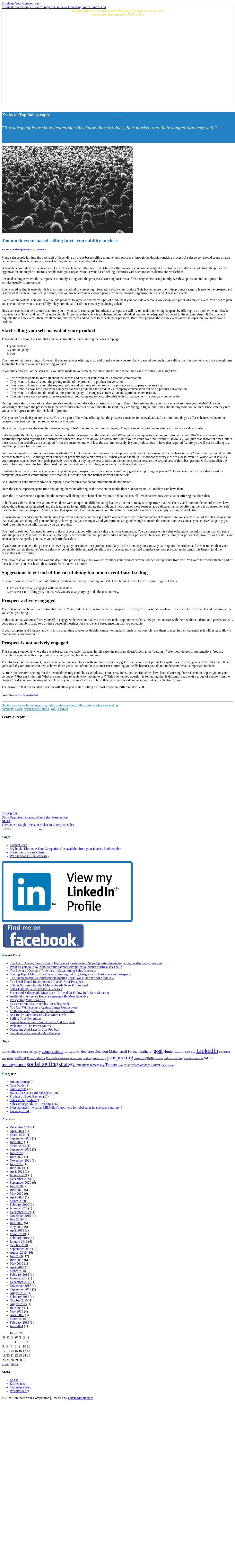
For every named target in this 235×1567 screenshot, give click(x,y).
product (63, 709)
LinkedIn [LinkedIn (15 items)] (207, 1050)
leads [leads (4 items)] (187, 1051)
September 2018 (20, 1249)
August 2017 (18, 1293)
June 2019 (16, 1223)
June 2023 (16, 1142)
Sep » (14, 1364)
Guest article (18, 1089)
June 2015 (16, 1307)
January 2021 (18, 1175)
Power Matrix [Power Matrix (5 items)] (36, 1058)
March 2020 (18, 1201)
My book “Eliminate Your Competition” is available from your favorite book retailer (65, 848)
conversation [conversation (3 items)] (69, 1052)
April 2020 (17, 1197)
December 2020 (20, 1179)
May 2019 (16, 1226)
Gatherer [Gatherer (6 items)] (146, 1051)
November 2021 (20, 1160)
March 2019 (18, 1234)
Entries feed (18, 1383)
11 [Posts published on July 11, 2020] (28, 1346)
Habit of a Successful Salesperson (24, 705)
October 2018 (19, 1245)
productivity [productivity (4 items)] (99, 1058)
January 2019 (18, 1241)
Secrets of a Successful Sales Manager (35, 1033)
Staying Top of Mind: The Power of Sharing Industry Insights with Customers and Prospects (70, 974)
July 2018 (16, 1256)
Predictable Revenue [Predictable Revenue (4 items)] (57, 1058)
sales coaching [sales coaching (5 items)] (173, 1058)
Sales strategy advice (61, 705)
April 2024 (17, 1131)
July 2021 (16, 1164)
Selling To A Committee (26, 1018)
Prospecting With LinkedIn (27, 1000)
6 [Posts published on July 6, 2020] (7, 1346)
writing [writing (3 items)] (171, 1065)
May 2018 (16, 1263)
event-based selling (36, 709)
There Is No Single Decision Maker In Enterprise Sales (38, 822)
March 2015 (18, 1318)
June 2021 (16, 1168)
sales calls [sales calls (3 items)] (159, 1058)
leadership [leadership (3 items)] (179, 1052)
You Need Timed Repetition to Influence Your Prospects (47, 981)
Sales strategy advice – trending (31, 1103)
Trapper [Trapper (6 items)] (111, 1065)
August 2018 (18, 1252)
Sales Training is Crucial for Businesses (36, 989)
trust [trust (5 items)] (127, 1065)
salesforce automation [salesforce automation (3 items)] (193, 1058)
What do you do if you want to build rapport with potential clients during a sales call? (66, 967)
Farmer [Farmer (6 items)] (133, 1051)
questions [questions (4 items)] (139, 1058)
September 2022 (20, 1149)
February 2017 (19, 1296)
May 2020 (16, 1193)
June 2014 (16, 1326)
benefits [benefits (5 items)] (11, 1052)
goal (53, 709)
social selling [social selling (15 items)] (42, 1064)
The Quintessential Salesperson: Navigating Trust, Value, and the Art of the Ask (62, 978)
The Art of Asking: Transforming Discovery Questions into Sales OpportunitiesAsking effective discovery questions (86, 963)
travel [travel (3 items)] (120, 1065)
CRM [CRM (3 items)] (78, 1052)
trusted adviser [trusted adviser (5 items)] (140, 1065)
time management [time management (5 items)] (87, 1065)
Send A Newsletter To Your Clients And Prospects (42, 1022)
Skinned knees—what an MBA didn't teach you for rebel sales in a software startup (64, 1107)
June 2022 (16, 1156)
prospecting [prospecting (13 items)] (120, 1057)
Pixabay (33, 695)
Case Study (17, 1085)
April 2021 (17, 1171)
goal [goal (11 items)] (158, 1051)
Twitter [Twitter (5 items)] (155, 1065)
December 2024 (20, 1127)
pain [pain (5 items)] (10, 1058)
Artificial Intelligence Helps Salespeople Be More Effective (49, 996)
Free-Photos (23, 695)
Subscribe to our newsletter (28, 852)
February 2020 (19, 1204)
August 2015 (18, 1304)
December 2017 (20, 1282)
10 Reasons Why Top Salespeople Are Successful (42, 1011)
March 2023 (18, 1145)
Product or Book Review (26, 1096)
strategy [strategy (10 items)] (67, 1064)
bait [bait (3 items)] (3, 1052)
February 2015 (19, 1322)
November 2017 (20, 1285)
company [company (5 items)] (35, 1052)
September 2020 (20, 1182)
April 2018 (17, 1267)
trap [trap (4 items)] (102, 1065)
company (8, 709)
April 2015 (17, 1315)
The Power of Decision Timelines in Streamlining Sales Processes (53, 970)
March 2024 (18, 1134)
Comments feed (20, 1387)
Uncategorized (19, 1111)
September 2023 (20, 1138)
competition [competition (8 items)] (52, 1051)
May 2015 (16, 1311)
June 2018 (16, 1260)
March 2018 (18, 1271)
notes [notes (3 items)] (4, 1058)
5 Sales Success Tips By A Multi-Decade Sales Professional (49, 985)
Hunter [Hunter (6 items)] (168, 1051)
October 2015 (19, 1300)
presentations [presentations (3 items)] (76, 1058)
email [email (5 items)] (123, 1052)
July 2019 (16, 1219)
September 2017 (20, 1289)
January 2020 (18, 1208)
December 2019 (20, 1212)
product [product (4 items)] (86, 1058)
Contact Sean (18, 845)
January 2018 (18, 1278)
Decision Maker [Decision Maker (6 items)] (107, 1051)
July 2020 (16, 1186)
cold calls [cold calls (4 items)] (22, 1051)
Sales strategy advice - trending (97, 705)
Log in (14, 1380)
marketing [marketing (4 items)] (224, 1051)
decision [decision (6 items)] (87, 1051)
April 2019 (17, 1230)
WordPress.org (19, 1391)
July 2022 (16, 1153)
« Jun (5, 1364)
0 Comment (39, 249)
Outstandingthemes (80, 1398)
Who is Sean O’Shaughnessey (29, 856)
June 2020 (16, 1190)
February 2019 (19, 1237)
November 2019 (20, 1215)
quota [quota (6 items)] (149, 1058)
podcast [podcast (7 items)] (20, 1058)
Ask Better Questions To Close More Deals (38, 1015)
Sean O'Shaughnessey (18, 249)
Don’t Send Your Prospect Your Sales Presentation (35, 815)
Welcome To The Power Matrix (30, 1026)
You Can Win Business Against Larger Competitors (43, 1007)
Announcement (20, 1081)
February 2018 (19, 1274)
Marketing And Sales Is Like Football (34, 1029)
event (18, 709)
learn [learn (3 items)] (193, 1052)
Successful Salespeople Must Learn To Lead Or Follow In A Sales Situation (59, 992)
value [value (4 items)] (164, 1065)
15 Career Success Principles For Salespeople (40, 1003)
